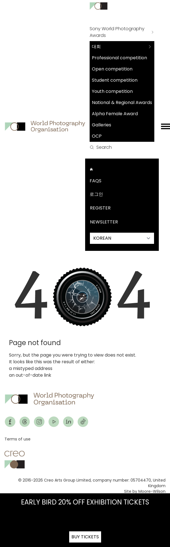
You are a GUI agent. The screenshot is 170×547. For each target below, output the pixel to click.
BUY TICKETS (85, 537)
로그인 (96, 194)
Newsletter (104, 222)
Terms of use (17, 439)
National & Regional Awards (122, 102)
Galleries (101, 125)
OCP (97, 136)
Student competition (115, 80)
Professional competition (119, 58)
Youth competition (112, 91)
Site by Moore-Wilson (145, 491)
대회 (96, 46)
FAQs (95, 181)
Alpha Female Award (115, 113)
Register (100, 208)
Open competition (112, 69)
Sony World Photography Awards (117, 32)
